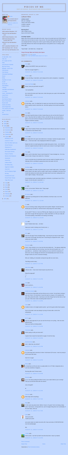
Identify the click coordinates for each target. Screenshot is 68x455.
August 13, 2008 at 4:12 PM (34, 314)
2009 (5, 123)
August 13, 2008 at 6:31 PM (34, 346)
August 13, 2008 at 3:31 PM (34, 279)
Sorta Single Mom (6, 106)
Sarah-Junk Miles (6, 104)
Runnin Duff (5, 102)
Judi (26, 282)
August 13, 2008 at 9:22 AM (34, 72)
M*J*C (26, 318)
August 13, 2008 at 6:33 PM (34, 360)
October (7, 132)
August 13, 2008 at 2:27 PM (34, 229)
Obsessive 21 (8, 147)
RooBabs (27, 167)
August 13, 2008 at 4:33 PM (34, 326)
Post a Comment (25, 441)
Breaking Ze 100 (9, 138)
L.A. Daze (4, 91)
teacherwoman (28, 342)
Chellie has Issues (29, 291)
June (6, 185)
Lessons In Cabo (9, 140)
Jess (26, 113)
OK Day (7, 173)
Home (43, 444)
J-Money (4, 87)
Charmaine (28, 330)
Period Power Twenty (10, 177)
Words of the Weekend (10, 156)
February (7, 193)
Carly (26, 304)
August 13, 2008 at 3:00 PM (34, 241)
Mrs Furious (5, 97)
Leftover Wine (8, 162)
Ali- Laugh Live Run (7, 60)
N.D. (26, 233)
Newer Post (24, 444)
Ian (26, 126)
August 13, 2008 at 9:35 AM (34, 97)
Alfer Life (4, 58)
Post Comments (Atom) (33, 447)
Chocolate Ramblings (7, 74)
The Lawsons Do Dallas (8, 108)
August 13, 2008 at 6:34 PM (34, 373)
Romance (27, 245)
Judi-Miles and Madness (8, 89)
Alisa (26, 152)
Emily (3, 78)
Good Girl (7, 169)
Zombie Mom (5, 114)
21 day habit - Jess (6, 57)
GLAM (3, 81)
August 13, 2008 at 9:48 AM (34, 148)
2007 (5, 198)
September (8, 134)
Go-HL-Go (4, 83)
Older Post (63, 444)
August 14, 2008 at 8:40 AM (34, 429)
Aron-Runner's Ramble (7, 64)
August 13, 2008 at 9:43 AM (34, 122)
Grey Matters (5, 85)
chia (26, 221)
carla (26, 414)
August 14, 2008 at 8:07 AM (34, 399)
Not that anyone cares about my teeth (36, 55)
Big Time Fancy (6, 66)
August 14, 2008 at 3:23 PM (34, 437)
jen (26, 186)
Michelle (27, 377)
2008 (5, 125)
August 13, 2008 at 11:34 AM (34, 217)
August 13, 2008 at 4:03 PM (34, 287)
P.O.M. (11, 16)
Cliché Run (7, 160)
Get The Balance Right (10, 171)
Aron (26, 64)
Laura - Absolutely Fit (7, 93)
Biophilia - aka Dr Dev (7, 68)
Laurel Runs (5, 95)
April (6, 189)
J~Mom (27, 433)
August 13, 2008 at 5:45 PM (34, 338)
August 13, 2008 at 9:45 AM (34, 132)
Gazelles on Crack (6, 79)
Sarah (26, 136)
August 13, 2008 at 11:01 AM (34, 190)
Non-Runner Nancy (6, 99)
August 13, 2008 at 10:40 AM (34, 182)
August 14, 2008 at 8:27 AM (34, 410)
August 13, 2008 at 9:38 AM (34, 109)
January (7, 196)
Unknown (27, 101)
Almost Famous (8, 145)
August (7, 136)
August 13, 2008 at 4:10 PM (34, 301)
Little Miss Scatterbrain (10, 149)
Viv (26, 204)
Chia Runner (5, 70)
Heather (27, 75)
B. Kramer (27, 194)
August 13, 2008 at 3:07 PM (34, 263)
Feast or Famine (9, 153)
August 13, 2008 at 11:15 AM (34, 200)
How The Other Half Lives (11, 142)
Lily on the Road (29, 84)
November (8, 130)
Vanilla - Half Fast (6, 110)
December (8, 127)
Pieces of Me (34, 7)
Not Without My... (9, 164)
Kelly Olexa (28, 267)
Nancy (26, 363)
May (6, 187)
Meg (26, 402)
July (6, 182)
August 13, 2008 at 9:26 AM (34, 80)
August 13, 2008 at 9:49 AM (34, 163)
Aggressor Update (9, 167)
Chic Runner (5, 72)
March (7, 191)
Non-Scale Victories (9, 151)
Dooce (3, 76)
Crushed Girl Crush (9, 175)
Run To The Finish (6, 101)
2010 (5, 121)
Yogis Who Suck (9, 180)
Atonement (7, 158)
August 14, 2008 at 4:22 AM (34, 390)
